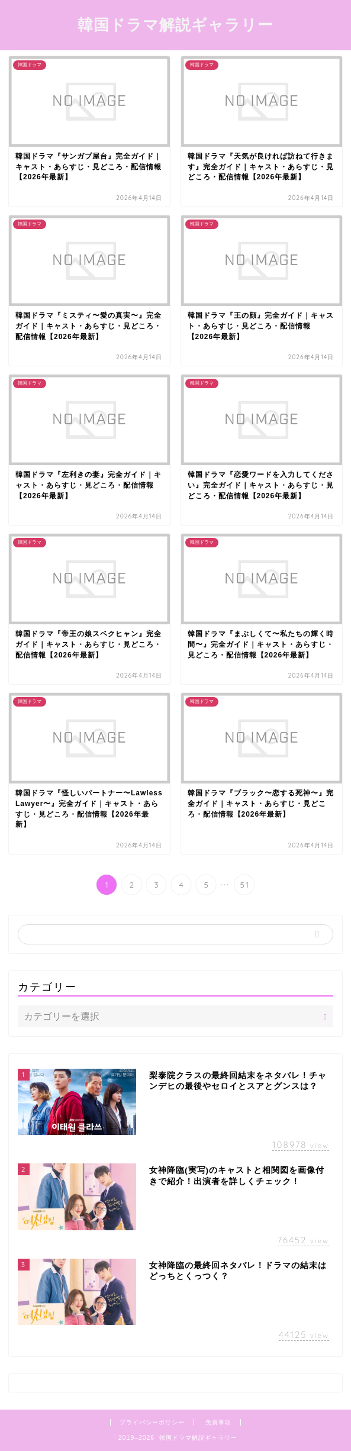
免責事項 (218, 1422)
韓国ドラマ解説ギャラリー (175, 24)
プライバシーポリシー (152, 1422)
